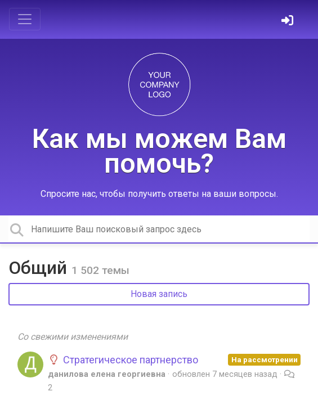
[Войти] (289, 21)
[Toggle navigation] (25, 19)
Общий (39, 267)
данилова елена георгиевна (106, 374)
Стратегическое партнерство (123, 360)
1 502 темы (100, 270)
